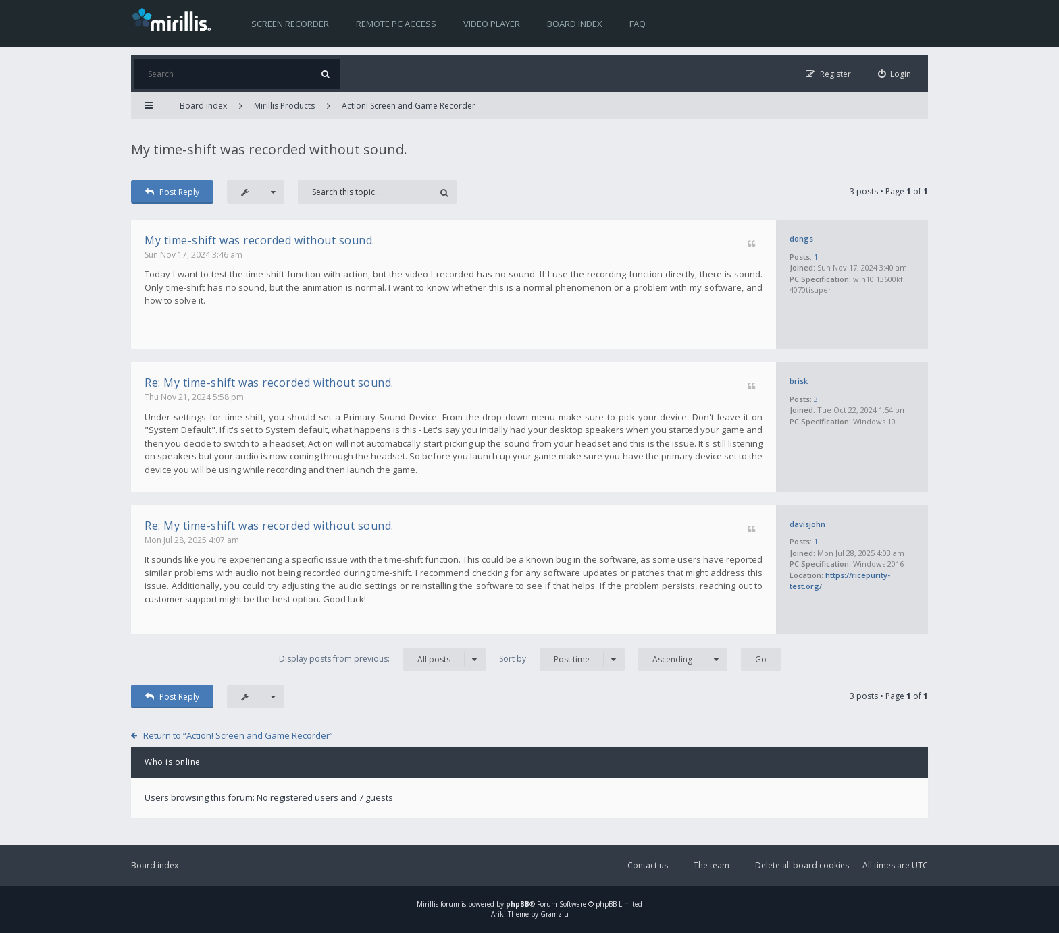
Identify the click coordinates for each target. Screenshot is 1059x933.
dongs (801, 238)
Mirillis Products (284, 105)
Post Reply (172, 192)
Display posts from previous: (382, 659)
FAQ (637, 24)
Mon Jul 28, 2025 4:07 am (192, 540)
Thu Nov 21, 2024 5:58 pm (194, 397)
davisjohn (807, 524)
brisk (799, 381)
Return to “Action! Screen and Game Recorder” (238, 735)
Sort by (562, 659)
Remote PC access (396, 24)
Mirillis (427, 904)
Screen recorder (290, 24)
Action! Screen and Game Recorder (408, 105)
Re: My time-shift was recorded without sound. (269, 382)
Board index (574, 24)
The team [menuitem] (711, 865)
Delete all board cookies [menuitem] (802, 865)
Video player (491, 24)
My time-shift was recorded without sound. (269, 149)
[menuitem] (894, 74)
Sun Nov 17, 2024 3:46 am (193, 254)
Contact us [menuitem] (647, 865)
